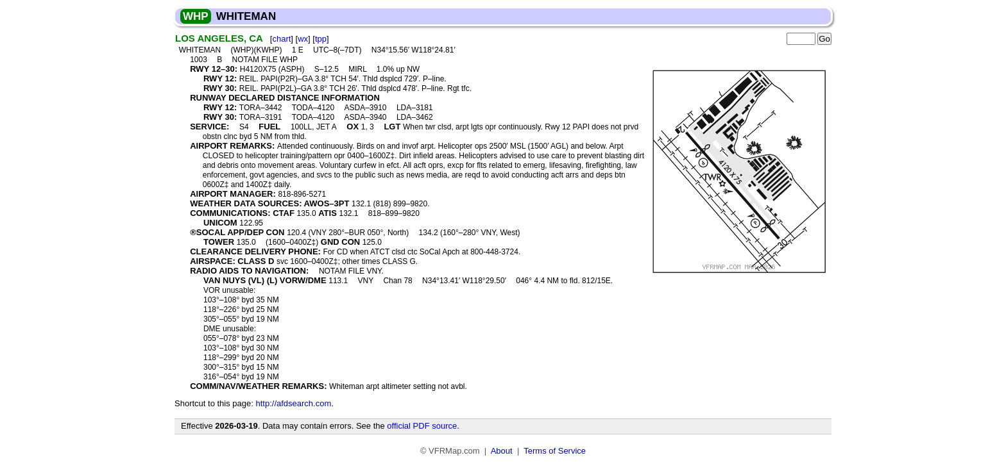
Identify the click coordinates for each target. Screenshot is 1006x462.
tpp (321, 39)
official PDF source (422, 426)
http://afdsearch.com (293, 403)
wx (303, 39)
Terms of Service (555, 451)
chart (281, 39)
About (502, 451)
